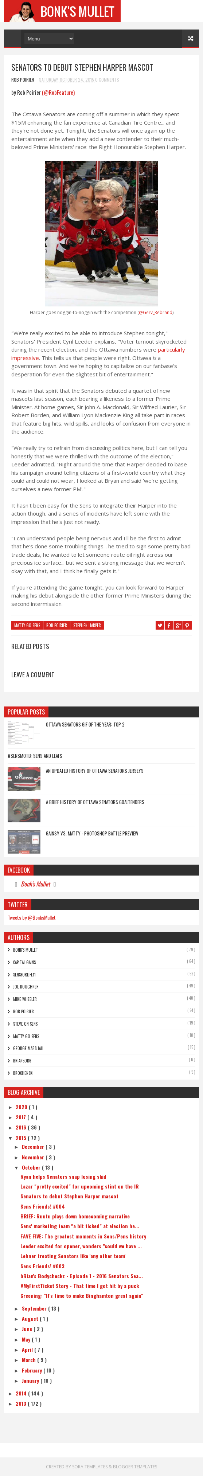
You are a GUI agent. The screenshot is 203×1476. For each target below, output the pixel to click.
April (28, 1349)
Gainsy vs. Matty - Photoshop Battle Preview (92, 833)
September (35, 1308)
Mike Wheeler (25, 999)
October (32, 1167)
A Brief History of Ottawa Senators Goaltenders (95, 802)
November (34, 1157)
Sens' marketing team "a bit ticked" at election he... (79, 1226)
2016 (22, 1127)
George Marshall (28, 1048)
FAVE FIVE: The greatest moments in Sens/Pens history (83, 1236)
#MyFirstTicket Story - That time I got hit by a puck (79, 1285)
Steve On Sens (25, 1024)
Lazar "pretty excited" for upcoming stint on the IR (79, 1186)
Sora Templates (90, 1467)
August (31, 1318)
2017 (21, 1117)
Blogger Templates (135, 1467)
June (28, 1328)
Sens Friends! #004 (42, 1206)
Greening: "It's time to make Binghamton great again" (81, 1295)
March (29, 1359)
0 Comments (107, 80)
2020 (22, 1107)
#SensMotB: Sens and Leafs (35, 755)
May (27, 1339)
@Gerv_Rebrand (155, 312)
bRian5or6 (22, 1061)
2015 (22, 1138)
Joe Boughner (26, 987)
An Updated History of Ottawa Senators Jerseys (95, 770)
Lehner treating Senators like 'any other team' (72, 1256)
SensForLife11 (24, 975)
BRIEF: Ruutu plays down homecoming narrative (75, 1216)
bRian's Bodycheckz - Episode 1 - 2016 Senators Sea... (81, 1276)
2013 (22, 1403)
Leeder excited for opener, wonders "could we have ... (81, 1246)
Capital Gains (24, 962)
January (31, 1380)
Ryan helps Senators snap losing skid (63, 1176)
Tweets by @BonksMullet (32, 917)
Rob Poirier (56, 626)
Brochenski (23, 1073)
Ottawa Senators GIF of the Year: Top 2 (85, 724)
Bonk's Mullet (35, 883)
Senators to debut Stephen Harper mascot (69, 1196)
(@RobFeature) (58, 93)
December (34, 1146)
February (32, 1370)
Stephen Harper (87, 626)
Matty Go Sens (27, 626)
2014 (22, 1393)
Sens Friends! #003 (42, 1266)
